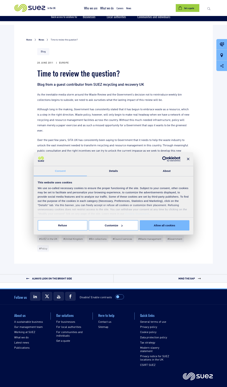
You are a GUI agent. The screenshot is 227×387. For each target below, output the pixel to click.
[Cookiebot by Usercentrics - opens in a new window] (164, 159)
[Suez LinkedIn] (35, 296)
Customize (114, 225)
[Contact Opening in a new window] (221, 44)
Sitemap (103, 327)
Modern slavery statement (149, 349)
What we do (21, 337)
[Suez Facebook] (70, 296)
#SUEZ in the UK (48, 238)
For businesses (65, 321)
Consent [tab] (60, 170)
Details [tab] (113, 170)
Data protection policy (153, 337)
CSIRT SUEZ (148, 365)
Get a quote (63, 340)
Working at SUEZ (24, 332)
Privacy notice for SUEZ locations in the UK (154, 357)
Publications (22, 347)
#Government (174, 238)
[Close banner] (188, 159)
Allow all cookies (164, 225)
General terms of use (153, 321)
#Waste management (149, 238)
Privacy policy (148, 327)
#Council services (122, 238)
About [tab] (167, 170)
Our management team (28, 327)
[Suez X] (47, 296)
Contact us (104, 321)
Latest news (21, 342)
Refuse (62, 225)
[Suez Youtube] (58, 296)
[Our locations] (221, 55)
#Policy (43, 248)
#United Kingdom (73, 238)
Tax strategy (147, 342)
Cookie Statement (137, 213)
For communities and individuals (69, 333)
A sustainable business (28, 321)
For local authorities (68, 327)
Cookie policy (148, 332)
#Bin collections (98, 238)
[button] (91, 8)
